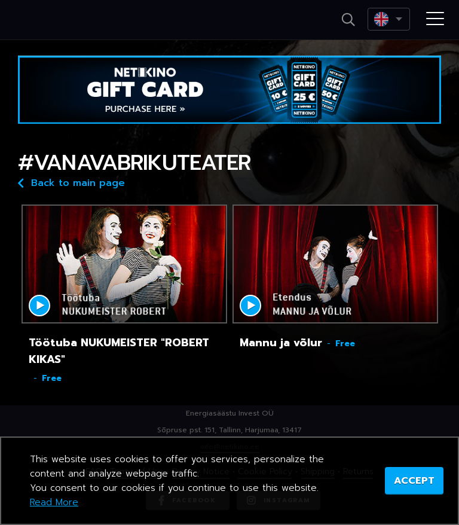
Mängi (39, 305)
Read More (54, 502)
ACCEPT (414, 481)
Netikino (60, 20)
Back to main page (71, 182)
